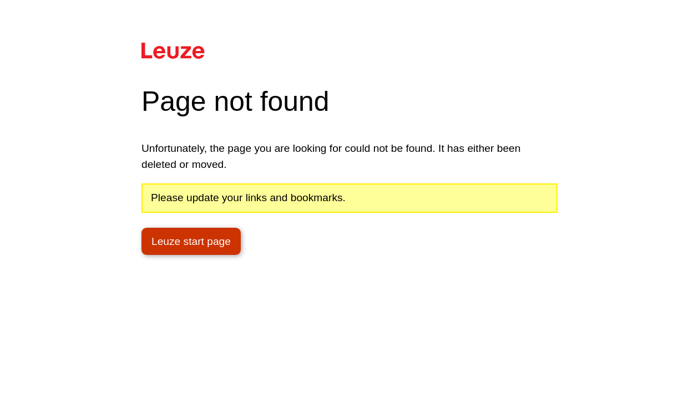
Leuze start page (191, 241)
